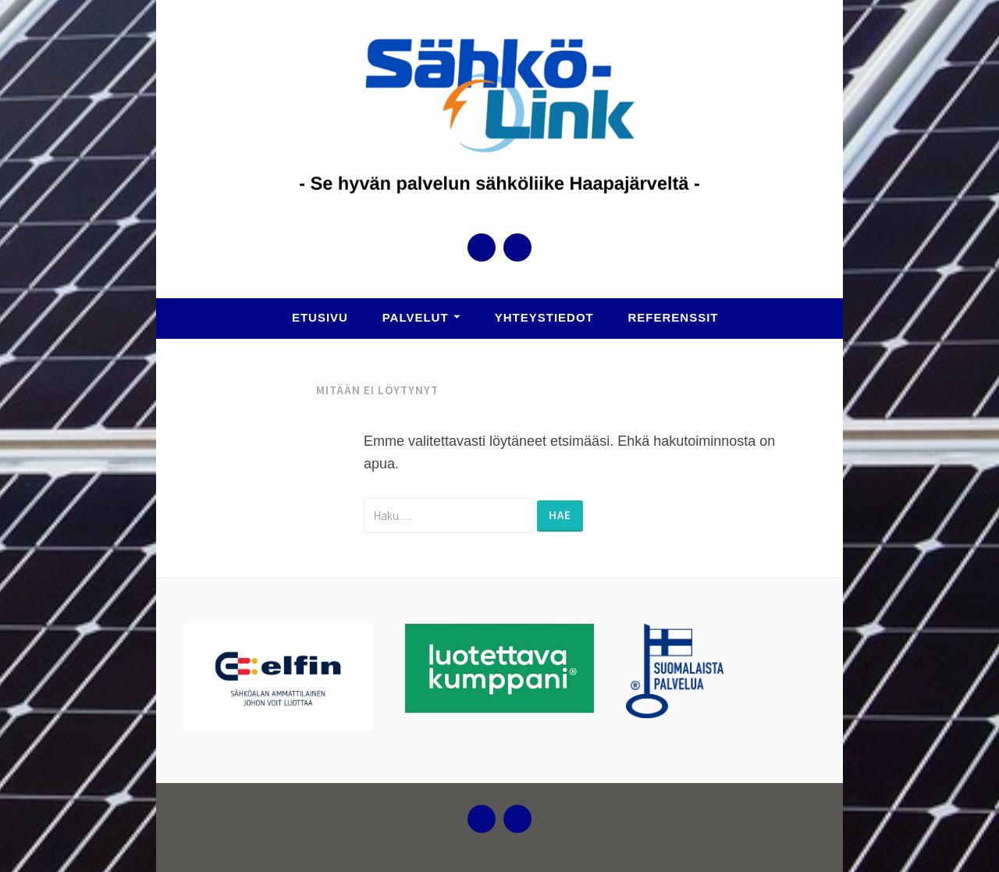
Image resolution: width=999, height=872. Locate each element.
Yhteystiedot (544, 317)
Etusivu (320, 317)
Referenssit (672, 317)
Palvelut (415, 317)
